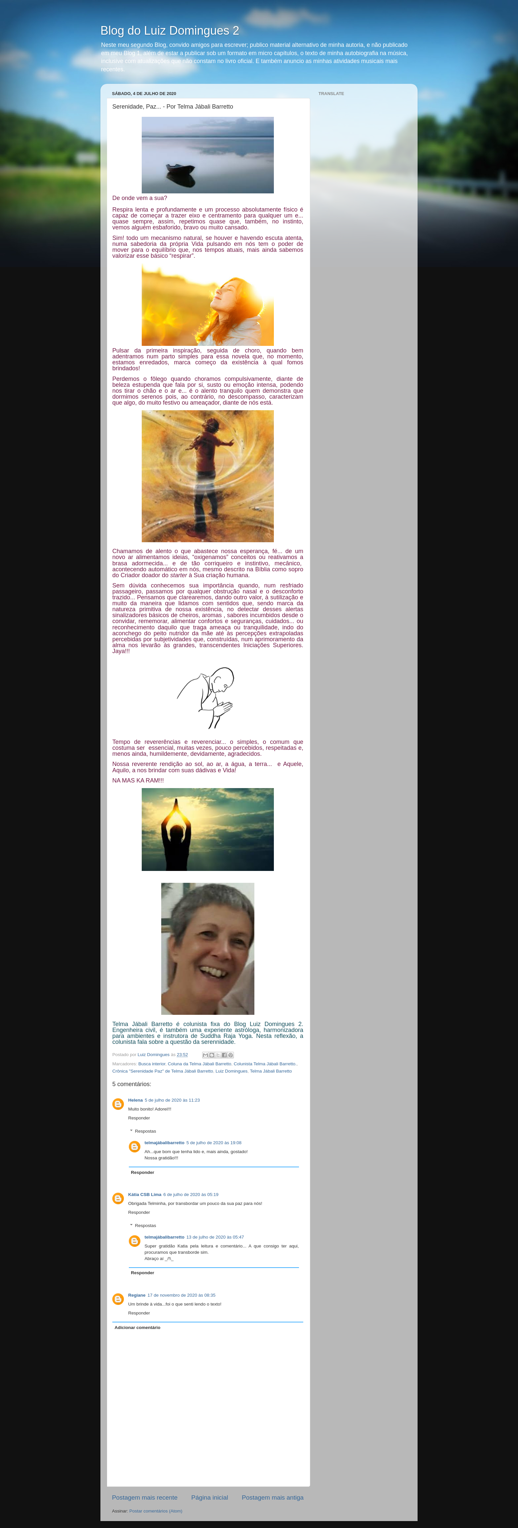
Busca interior (152, 1063)
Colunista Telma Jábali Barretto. (265, 1063)
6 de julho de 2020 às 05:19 (191, 1194)
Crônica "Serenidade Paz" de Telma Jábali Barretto (162, 1071)
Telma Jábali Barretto (271, 1071)
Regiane (137, 1295)
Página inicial (209, 1497)
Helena (135, 1100)
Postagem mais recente (144, 1497)
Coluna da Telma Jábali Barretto (199, 1063)
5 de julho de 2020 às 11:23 (172, 1100)
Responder (139, 1117)
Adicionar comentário (138, 1327)
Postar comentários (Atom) (156, 1511)
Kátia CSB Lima (145, 1194)
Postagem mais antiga (273, 1497)
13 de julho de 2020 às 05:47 (215, 1237)
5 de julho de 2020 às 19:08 (213, 1142)
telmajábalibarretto (165, 1142)
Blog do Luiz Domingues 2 (169, 30)
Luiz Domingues (232, 1071)
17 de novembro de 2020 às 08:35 (182, 1295)
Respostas (145, 1131)
